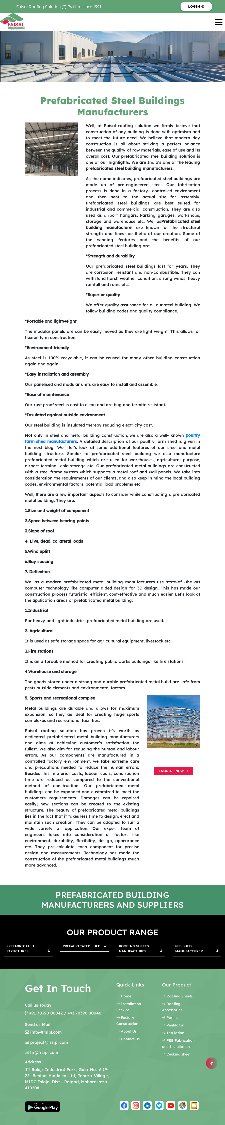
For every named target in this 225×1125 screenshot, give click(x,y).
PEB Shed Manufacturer (197, 948)
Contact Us (128, 1039)
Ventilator (173, 1025)
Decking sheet (176, 1054)
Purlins (170, 1017)
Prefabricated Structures (28, 948)
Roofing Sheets (177, 996)
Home (123, 996)
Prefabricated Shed (84, 946)
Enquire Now (173, 771)
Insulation (173, 1033)
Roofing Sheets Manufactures (141, 948)
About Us (126, 1031)
